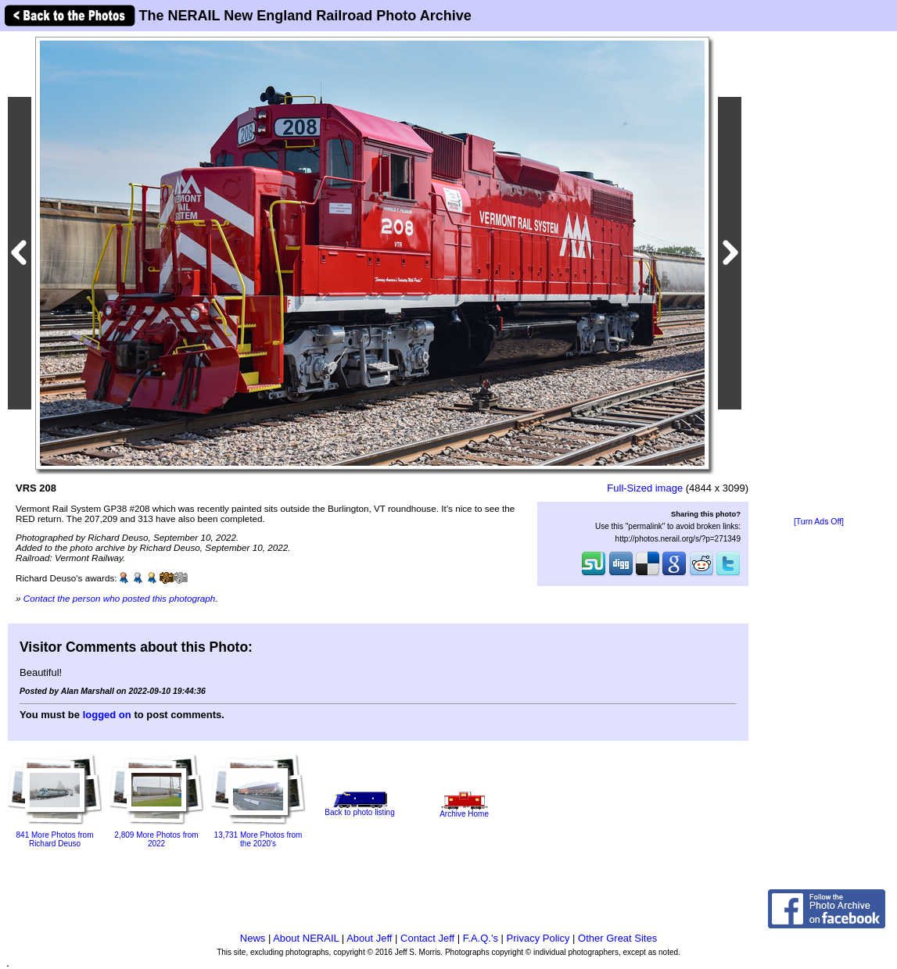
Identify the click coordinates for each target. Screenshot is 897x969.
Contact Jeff (427, 938)
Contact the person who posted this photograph (119, 598)
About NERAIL (306, 938)
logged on (107, 714)
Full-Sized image (645, 488)
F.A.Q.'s (480, 938)
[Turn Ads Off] (819, 521)
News (253, 938)
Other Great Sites (617, 938)
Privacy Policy (538, 938)
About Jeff (369, 938)
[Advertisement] (818, 275)
